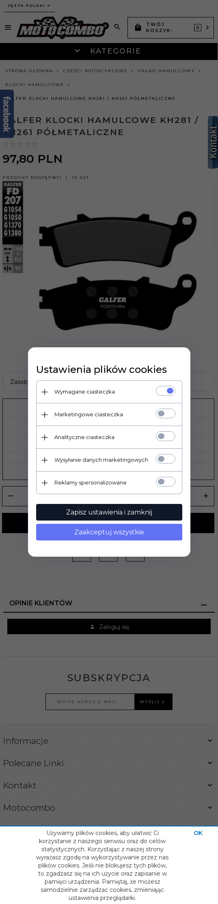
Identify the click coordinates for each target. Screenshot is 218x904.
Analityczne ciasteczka (84, 437)
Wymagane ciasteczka (84, 391)
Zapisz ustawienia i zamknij (109, 512)
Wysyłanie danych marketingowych (101, 459)
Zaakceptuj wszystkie (109, 532)
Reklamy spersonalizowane (90, 482)
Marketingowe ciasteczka (88, 414)
